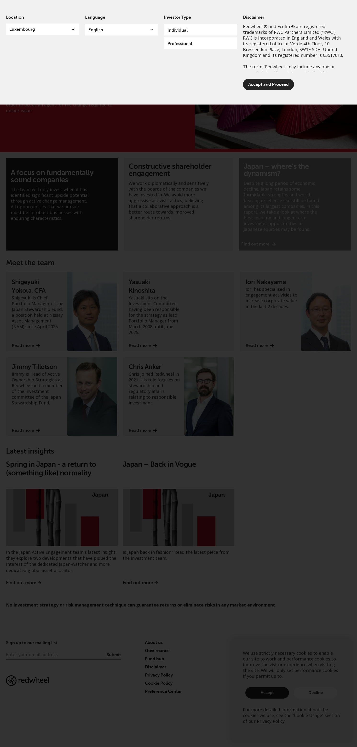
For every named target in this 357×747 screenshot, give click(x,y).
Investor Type (177, 17)
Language (95, 17)
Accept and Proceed (268, 84)
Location (15, 17)
